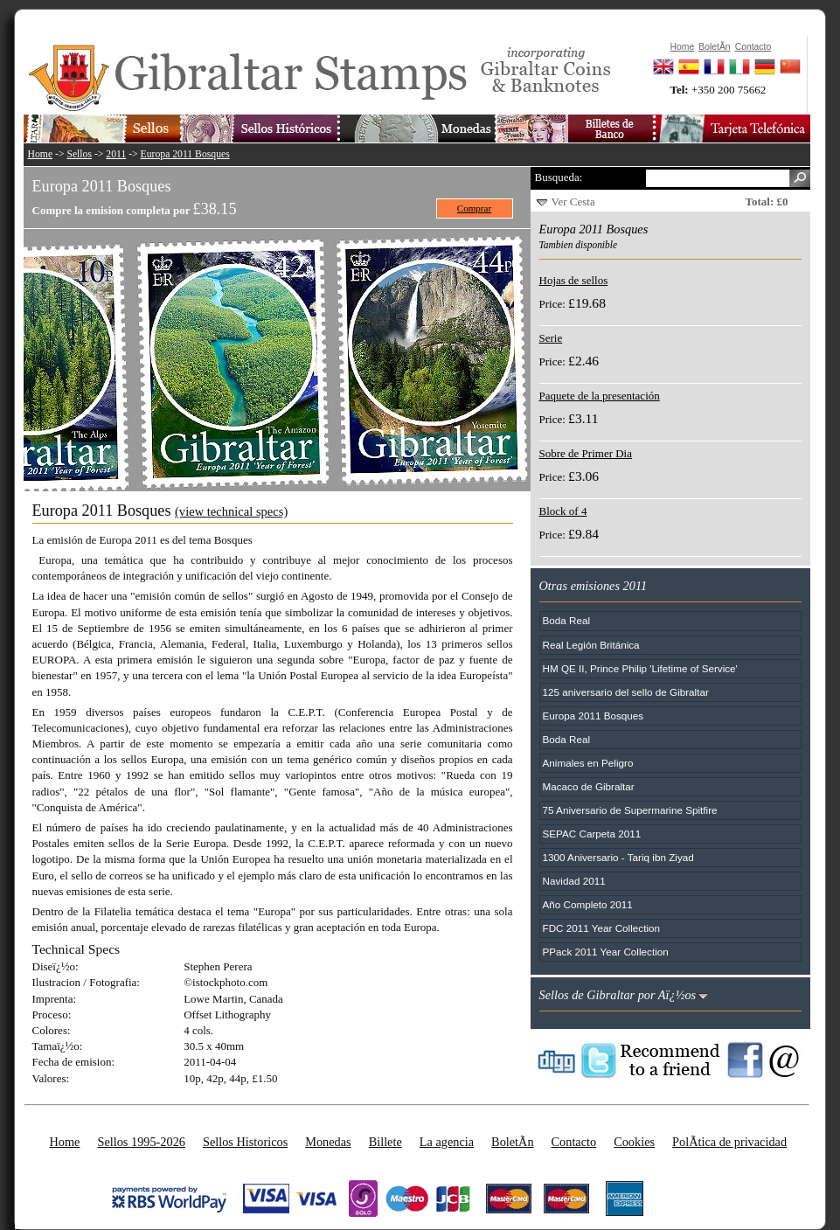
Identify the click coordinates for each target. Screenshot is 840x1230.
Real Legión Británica (591, 644)
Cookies (634, 1142)
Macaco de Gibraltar (589, 786)
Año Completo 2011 (588, 904)
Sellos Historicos (245, 1142)
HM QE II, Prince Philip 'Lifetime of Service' (640, 668)
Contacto (574, 1142)
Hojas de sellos (573, 280)
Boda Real (567, 620)
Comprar (474, 208)
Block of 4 (563, 511)
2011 (116, 154)
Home (40, 154)
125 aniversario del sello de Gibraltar (626, 692)
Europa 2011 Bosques (185, 154)
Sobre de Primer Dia (586, 453)
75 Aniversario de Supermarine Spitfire (630, 810)
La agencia (447, 1142)
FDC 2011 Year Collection (602, 928)
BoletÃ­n (512, 1142)
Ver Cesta (573, 201)
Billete (385, 1142)
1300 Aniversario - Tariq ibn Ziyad (618, 857)
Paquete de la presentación (599, 395)
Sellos (79, 154)
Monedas (328, 1142)
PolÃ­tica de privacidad (729, 1142)
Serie (551, 337)
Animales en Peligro (588, 762)
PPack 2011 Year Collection (606, 951)
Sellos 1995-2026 (140, 1142)
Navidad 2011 (574, 880)
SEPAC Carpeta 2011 (592, 833)
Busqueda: (559, 177)
